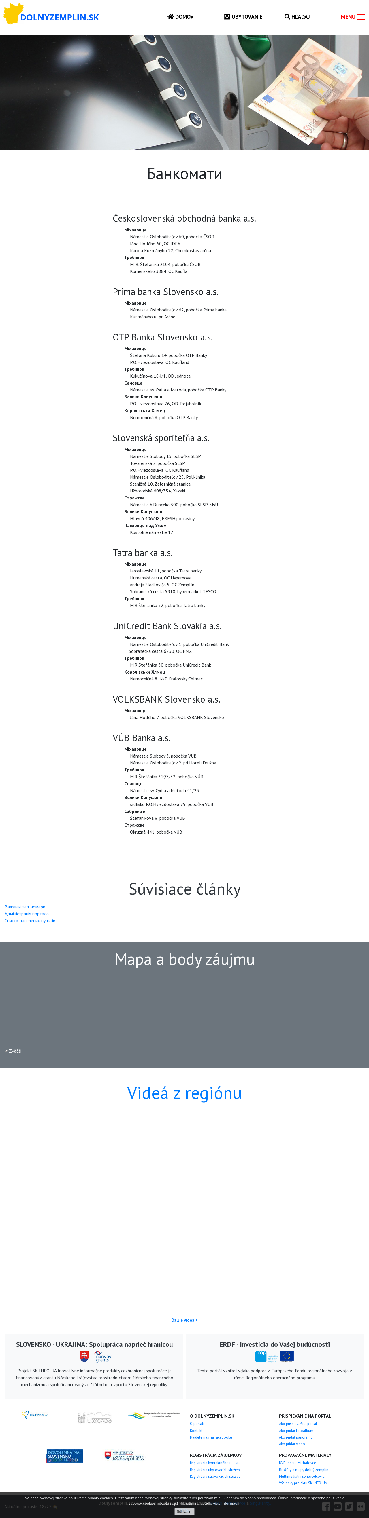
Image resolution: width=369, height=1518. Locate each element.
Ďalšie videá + (185, 1320)
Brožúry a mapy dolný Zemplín (303, 1469)
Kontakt (196, 1430)
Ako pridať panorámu (296, 1437)
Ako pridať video (292, 1443)
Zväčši (13, 1051)
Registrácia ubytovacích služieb (215, 1469)
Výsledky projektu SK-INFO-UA (303, 1483)
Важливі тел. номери (25, 907)
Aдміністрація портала (27, 913)
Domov (180, 16)
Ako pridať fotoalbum (296, 1430)
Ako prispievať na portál (298, 1423)
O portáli (197, 1423)
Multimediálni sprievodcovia (302, 1476)
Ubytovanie (243, 16)
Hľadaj (297, 16)
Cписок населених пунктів (30, 920)
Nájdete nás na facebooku (211, 1437)
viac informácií (226, 1503)
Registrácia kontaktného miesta (215, 1462)
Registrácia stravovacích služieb (215, 1476)
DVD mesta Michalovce (297, 1462)
